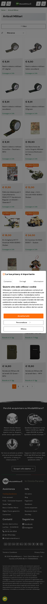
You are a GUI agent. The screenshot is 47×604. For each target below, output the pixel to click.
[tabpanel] (23, 296)
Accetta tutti (23, 316)
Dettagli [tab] (23, 281)
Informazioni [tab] (38, 281)
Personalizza (23, 322)
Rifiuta (23, 329)
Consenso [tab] (8, 281)
